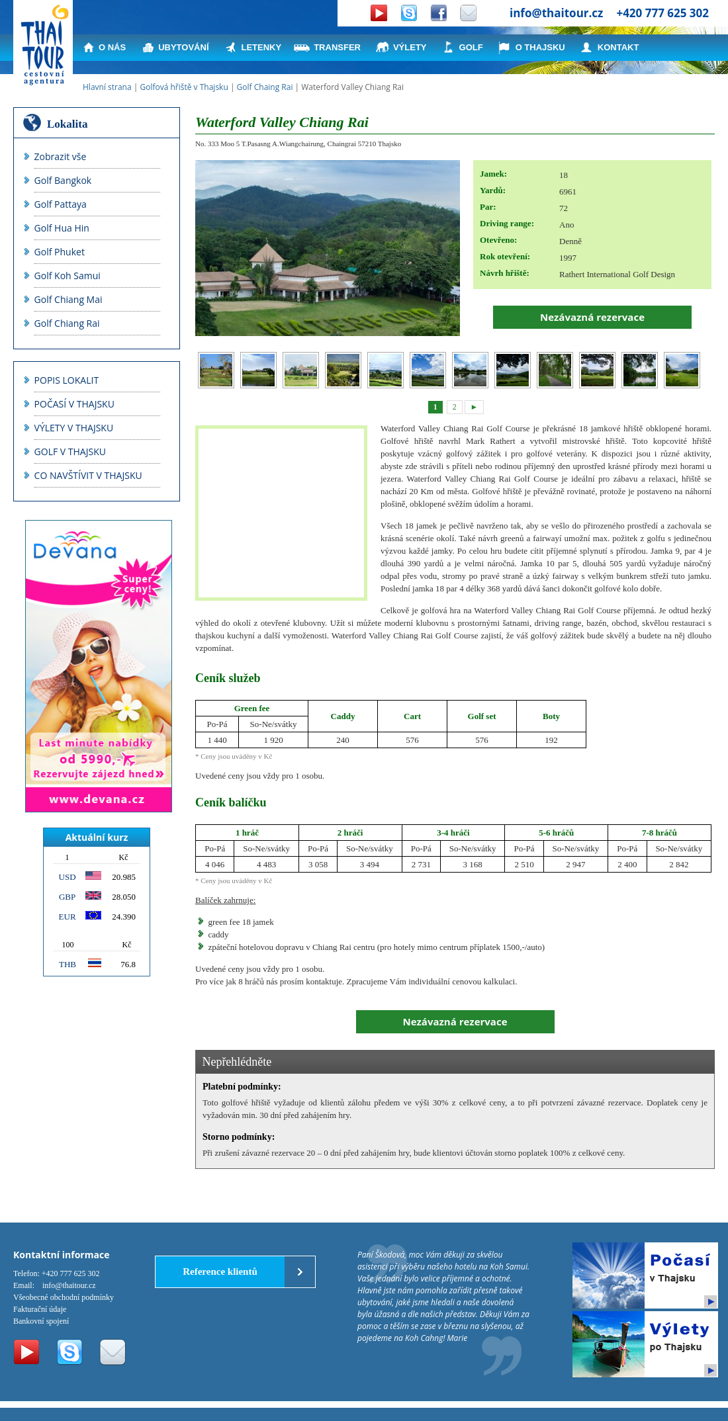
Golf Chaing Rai (265, 87)
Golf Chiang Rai (67, 323)
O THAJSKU (540, 47)
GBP (67, 897)
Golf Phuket (59, 251)
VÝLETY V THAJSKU (74, 427)
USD (67, 877)
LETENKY (262, 47)
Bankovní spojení (41, 1321)
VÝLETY (410, 47)
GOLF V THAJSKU (70, 451)
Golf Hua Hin (61, 228)
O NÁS (112, 47)
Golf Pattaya (60, 204)
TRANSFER (337, 47)
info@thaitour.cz (556, 13)
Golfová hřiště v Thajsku (184, 87)
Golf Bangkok (63, 180)
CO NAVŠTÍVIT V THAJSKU (88, 475)
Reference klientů (220, 1271)
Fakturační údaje (39, 1309)
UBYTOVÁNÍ (183, 47)
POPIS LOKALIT (66, 380)
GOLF (471, 47)
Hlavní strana (107, 87)
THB (67, 964)
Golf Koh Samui (67, 275)
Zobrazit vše (60, 156)
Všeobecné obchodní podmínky (63, 1297)
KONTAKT (618, 47)
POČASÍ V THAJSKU (74, 404)
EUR (67, 917)
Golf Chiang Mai (68, 299)
